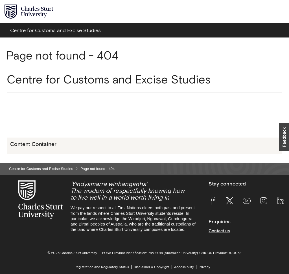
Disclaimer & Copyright (151, 267)
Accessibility (184, 267)
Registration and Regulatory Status (102, 267)
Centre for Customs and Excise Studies (41, 169)
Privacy (204, 267)
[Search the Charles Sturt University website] (266, 11)
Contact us (219, 230)
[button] (284, 137)
